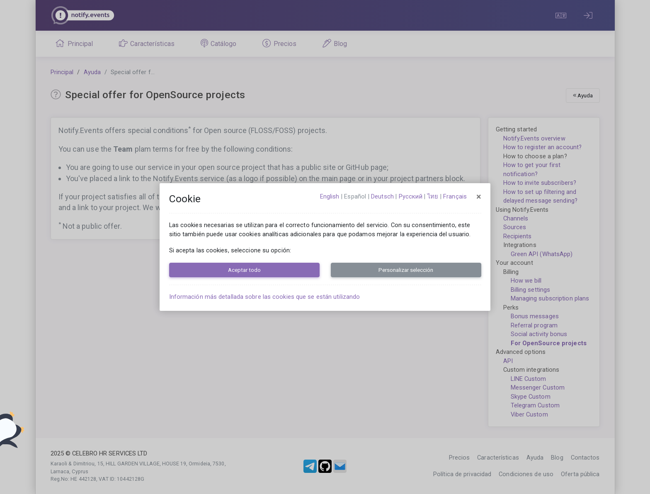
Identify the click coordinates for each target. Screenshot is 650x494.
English (330, 196)
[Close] (478, 196)
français (455, 196)
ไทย (432, 196)
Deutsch (382, 196)
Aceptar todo (244, 269)
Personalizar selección (405, 269)
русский (410, 196)
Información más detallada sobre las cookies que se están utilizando (264, 296)
